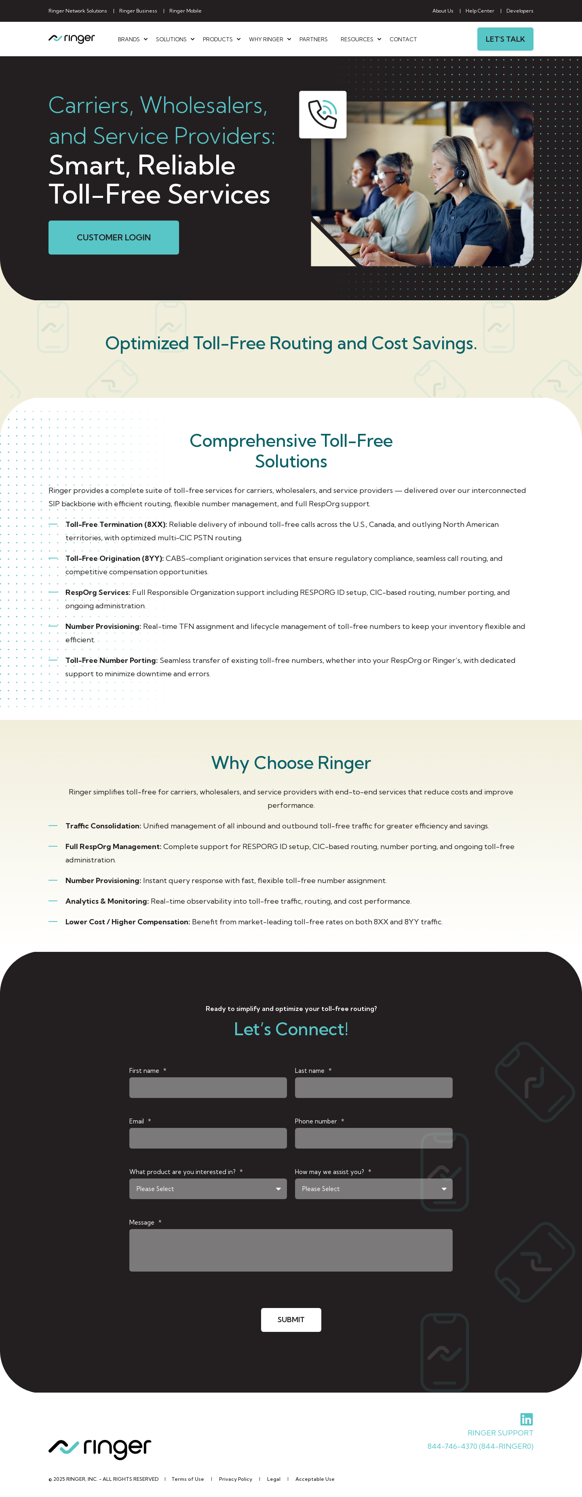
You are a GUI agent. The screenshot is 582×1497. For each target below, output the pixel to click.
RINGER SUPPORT (501, 1432)
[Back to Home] (71, 39)
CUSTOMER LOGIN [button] (114, 237)
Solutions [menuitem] (171, 39)
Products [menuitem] (218, 39)
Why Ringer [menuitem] (266, 39)
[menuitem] (77, 10)
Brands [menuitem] (129, 39)
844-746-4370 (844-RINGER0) (481, 1445)
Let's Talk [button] (505, 38)
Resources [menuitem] (357, 39)
